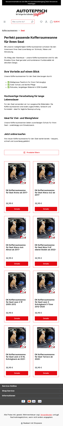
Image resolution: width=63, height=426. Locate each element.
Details (17, 209)
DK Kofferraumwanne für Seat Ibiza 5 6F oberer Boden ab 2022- (45, 247)
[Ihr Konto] (46, 22)
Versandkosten (46, 415)
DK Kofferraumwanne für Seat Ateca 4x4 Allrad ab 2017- (16, 247)
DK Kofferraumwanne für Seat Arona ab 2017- (17, 191)
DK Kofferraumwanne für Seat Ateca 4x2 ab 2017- (45, 192)
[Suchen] (32, 22)
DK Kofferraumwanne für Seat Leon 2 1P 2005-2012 (16, 302)
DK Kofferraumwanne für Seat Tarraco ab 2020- (44, 356)
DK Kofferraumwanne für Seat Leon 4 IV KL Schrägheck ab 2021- (16, 356)
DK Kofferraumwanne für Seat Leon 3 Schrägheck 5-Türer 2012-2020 (44, 303)
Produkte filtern (31, 152)
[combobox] (20, 22)
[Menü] (4, 22)
